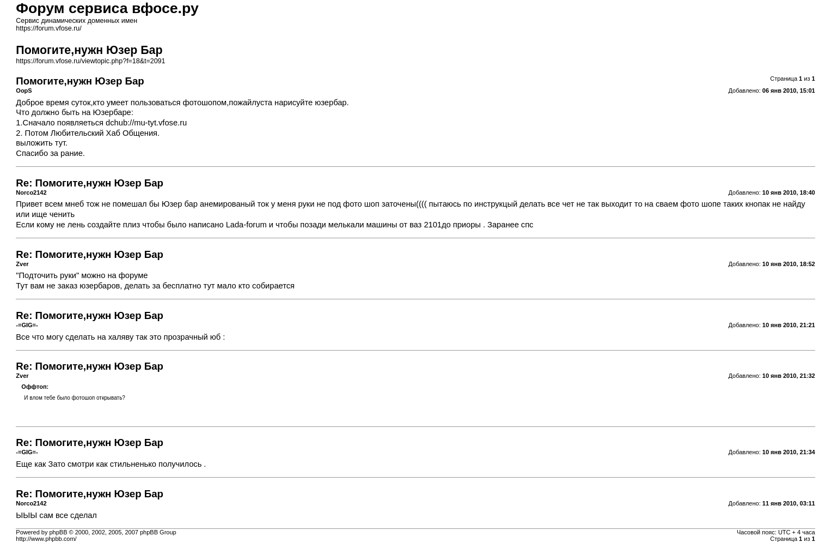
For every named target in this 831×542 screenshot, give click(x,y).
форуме (133, 275)
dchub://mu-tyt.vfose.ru (146, 122)
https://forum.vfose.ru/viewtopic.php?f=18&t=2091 (90, 61)
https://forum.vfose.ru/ (48, 28)
